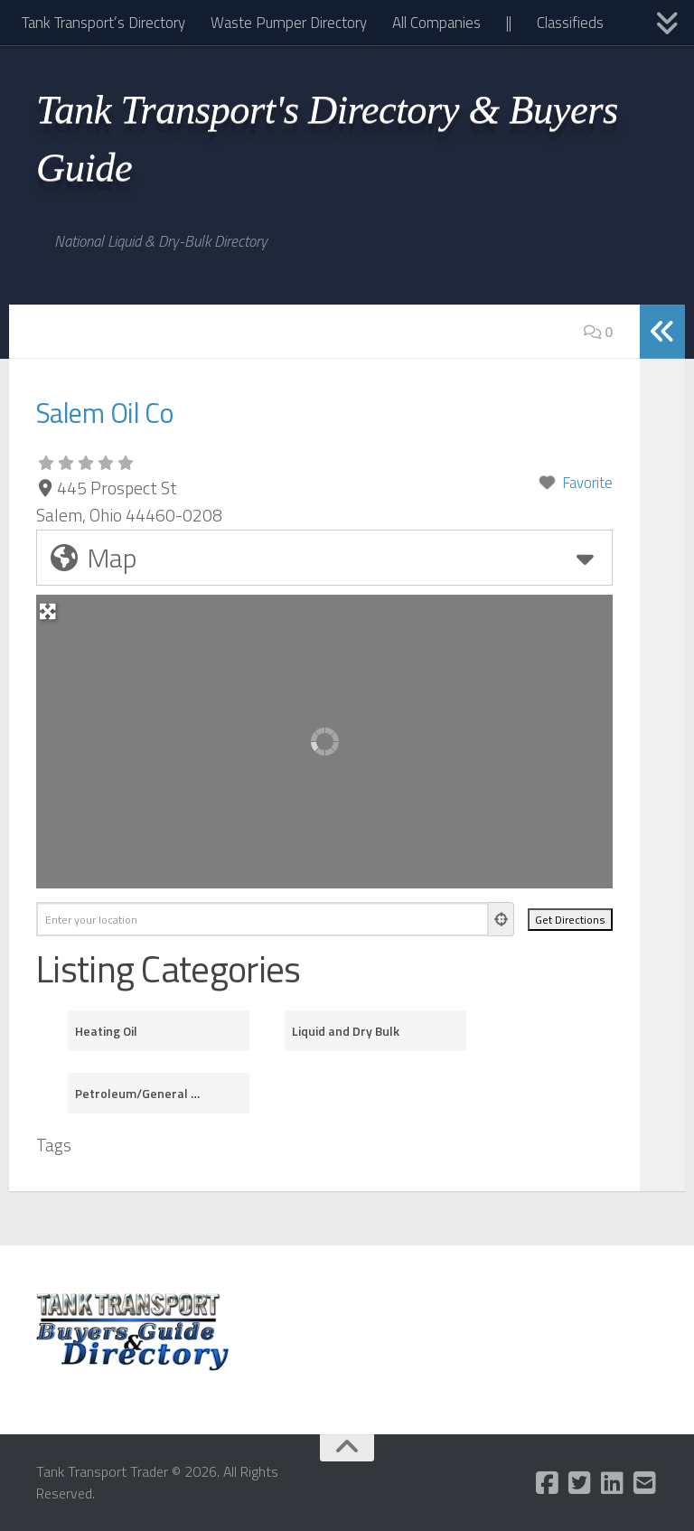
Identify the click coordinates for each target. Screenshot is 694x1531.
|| (508, 22)
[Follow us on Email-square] (645, 1483)
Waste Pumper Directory (289, 22)
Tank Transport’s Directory (103, 22)
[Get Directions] (570, 919)
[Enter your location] (262, 919)
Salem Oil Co (128, 409)
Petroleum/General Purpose (139, 1093)
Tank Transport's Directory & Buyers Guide (327, 138)
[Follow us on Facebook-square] (547, 1483)
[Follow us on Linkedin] (612, 1483)
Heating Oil (106, 1030)
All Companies (436, 22)
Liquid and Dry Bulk (345, 1030)
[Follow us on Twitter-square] (580, 1483)
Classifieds (570, 22)
